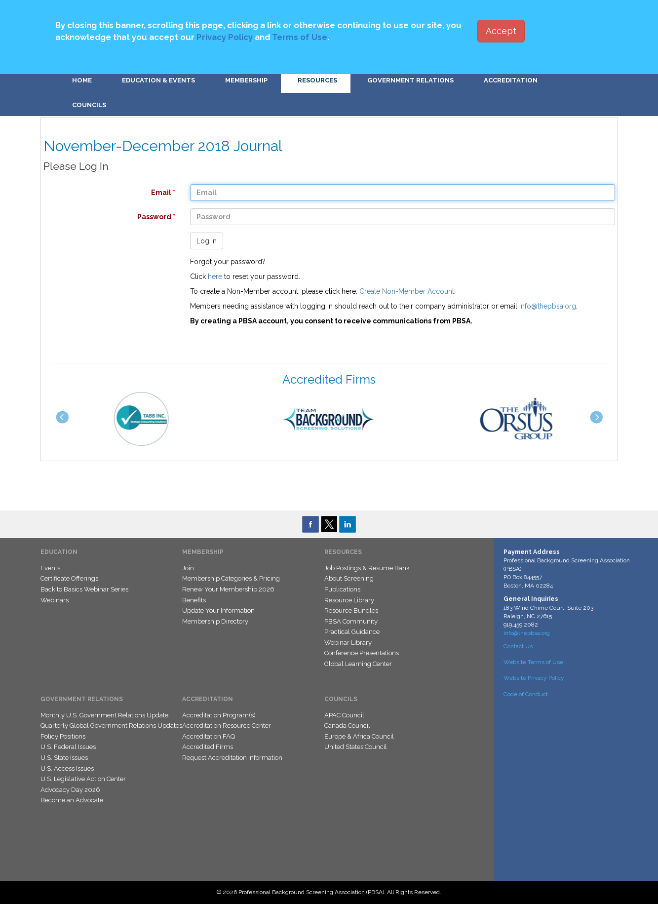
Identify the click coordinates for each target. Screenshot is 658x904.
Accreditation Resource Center (226, 725)
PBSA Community (351, 621)
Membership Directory (215, 621)
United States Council (355, 746)
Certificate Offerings (69, 578)
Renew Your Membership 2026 (228, 589)
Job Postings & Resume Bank (367, 568)
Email (104, 192)
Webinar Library (348, 642)
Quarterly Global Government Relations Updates (111, 725)
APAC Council (344, 715)
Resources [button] (317, 80)
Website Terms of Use (533, 662)
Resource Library (349, 600)
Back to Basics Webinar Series (84, 589)
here (215, 276)
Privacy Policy (224, 37)
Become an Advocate (71, 800)
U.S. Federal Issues (68, 746)
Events (50, 568)
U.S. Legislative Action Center (83, 779)
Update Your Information (218, 610)
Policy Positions (62, 736)
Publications (342, 589)
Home (82, 80)
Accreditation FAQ (208, 736)
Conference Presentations (361, 653)
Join (188, 568)
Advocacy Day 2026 (70, 789)
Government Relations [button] (410, 80)
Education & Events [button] (158, 80)
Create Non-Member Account (406, 291)
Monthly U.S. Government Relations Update (104, 715)
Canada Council (347, 725)
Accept (501, 31)
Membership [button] (246, 80)
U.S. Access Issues (67, 768)
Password (104, 217)
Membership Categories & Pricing (231, 578)
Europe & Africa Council (359, 736)
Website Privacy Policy (533, 677)
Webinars (54, 600)
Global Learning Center (358, 664)
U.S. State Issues (64, 757)
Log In (206, 241)
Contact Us (518, 646)
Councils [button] (89, 105)
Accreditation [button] (511, 80)
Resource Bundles (351, 610)
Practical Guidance (352, 631)
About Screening (349, 578)
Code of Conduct (525, 694)
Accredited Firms (207, 746)
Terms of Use (299, 37)
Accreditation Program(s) (219, 715)
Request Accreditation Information (232, 757)
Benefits (194, 600)
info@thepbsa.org (547, 306)
